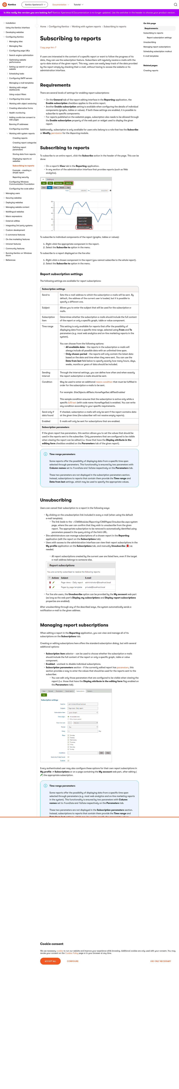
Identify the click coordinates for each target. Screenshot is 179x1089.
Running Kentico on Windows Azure (19, 254)
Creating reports (20, 138)
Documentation (60, 4)
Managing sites (16, 41)
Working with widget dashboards (18, 88)
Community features (15, 248)
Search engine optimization (21, 55)
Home (43, 26)
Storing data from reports (24, 154)
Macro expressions (14, 216)
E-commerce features (15, 235)
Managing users (13, 193)
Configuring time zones (19, 99)
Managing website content (17, 207)
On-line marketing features (18, 239)
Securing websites (14, 198)
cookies (60, 951)
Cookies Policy (71, 953)
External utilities (13, 221)
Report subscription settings (159, 37)
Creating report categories (24, 142)
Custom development (15, 230)
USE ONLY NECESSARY (160, 961)
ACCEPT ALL (50, 961)
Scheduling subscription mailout (157, 51)
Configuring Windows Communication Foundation (21, 183)
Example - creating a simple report (22, 171)
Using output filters (17, 94)
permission (56, 133)
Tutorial (78, 4)
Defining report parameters (19, 148)
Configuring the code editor (21, 189)
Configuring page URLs (19, 50)
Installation (11, 23)
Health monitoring (17, 113)
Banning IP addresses (18, 124)
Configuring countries (19, 129)
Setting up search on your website (20, 68)
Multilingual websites (15, 212)
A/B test (72, 402)
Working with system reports (22, 133)
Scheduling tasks (16, 73)
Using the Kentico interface (18, 27)
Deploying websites (14, 202)
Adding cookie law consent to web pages (22, 118)
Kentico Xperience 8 (34, 4)
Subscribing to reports (23, 166)
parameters (123, 667)
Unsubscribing (149, 42)
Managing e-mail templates (21, 83)
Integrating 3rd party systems (19, 225)
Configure (72, 961)
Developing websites (15, 32)
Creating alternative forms (21, 108)
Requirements (151, 28)
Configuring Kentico (15, 37)
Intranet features (13, 244)
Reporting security (21, 177)
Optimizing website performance (17, 61)
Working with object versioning (22, 103)
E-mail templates (150, 56)
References (10, 260)
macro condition (104, 382)
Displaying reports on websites (22, 160)
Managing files (15, 46)
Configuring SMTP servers (20, 78)
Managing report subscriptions (157, 47)
